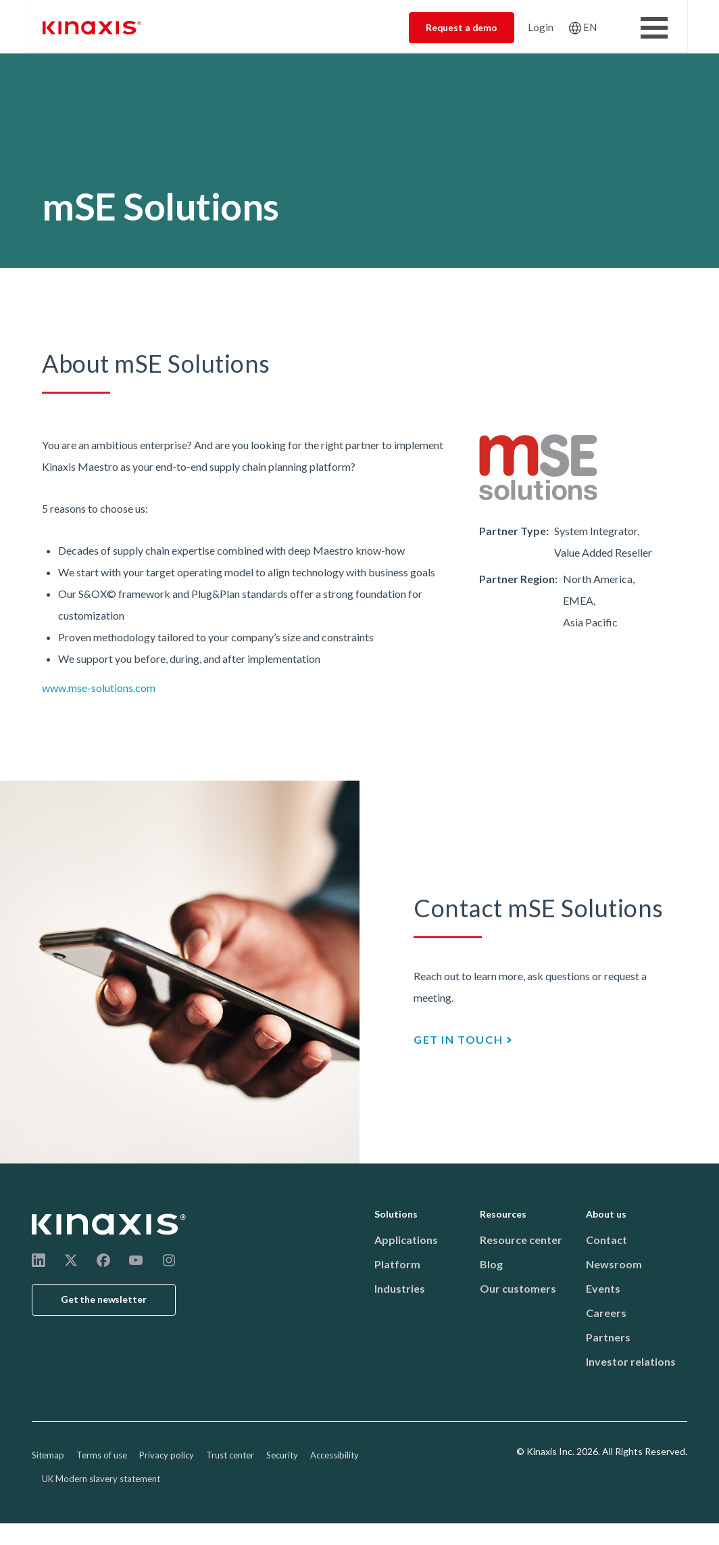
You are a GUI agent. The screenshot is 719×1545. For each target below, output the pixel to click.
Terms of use (101, 1455)
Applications (406, 1239)
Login (540, 27)
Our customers (518, 1288)
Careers (606, 1312)
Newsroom (614, 1264)
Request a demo (461, 27)
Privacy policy (166, 1455)
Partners (608, 1337)
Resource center (521, 1239)
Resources (503, 1214)
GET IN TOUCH (458, 1039)
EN (590, 27)
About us (606, 1214)
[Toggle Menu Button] (654, 28)
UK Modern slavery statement (101, 1478)
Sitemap (48, 1455)
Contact (606, 1239)
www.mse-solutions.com (98, 687)
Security (282, 1455)
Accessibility (334, 1455)
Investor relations (631, 1361)
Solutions (396, 1214)
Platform (397, 1264)
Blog (491, 1264)
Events (603, 1288)
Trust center (230, 1455)
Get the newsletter (104, 1299)
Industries (399, 1288)
